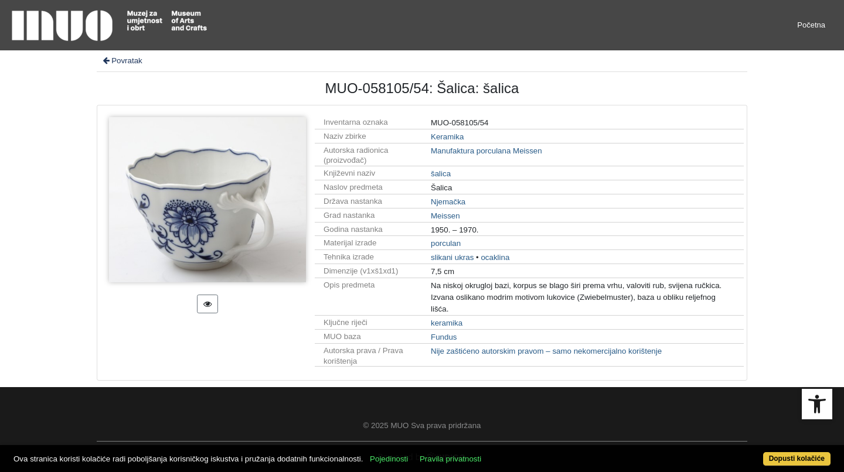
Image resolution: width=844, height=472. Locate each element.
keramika (446, 323)
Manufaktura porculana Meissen (486, 150)
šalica (441, 173)
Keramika (447, 136)
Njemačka (448, 201)
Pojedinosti (389, 458)
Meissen (445, 215)
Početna (811, 24)
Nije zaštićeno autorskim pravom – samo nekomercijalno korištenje (546, 351)
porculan (446, 243)
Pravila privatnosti (450, 458)
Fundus (444, 337)
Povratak (121, 60)
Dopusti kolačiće (797, 458)
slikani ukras (452, 257)
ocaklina (495, 257)
